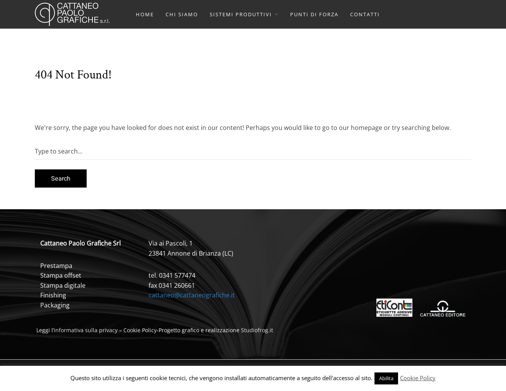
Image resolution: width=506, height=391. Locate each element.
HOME (145, 14)
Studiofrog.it (257, 330)
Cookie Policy (140, 330)
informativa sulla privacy (86, 330)
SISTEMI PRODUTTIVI (241, 14)
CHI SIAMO (182, 14)
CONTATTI (365, 14)
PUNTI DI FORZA (314, 14)
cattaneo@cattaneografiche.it (192, 295)
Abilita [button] (386, 378)
